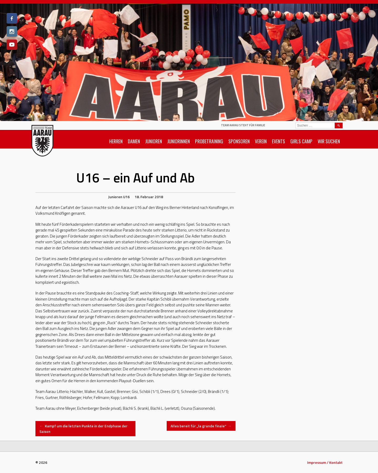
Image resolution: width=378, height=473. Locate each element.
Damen (134, 141)
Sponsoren (239, 141)
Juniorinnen (178, 141)
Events (278, 141)
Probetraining (209, 141)
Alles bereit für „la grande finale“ (201, 426)
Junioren (153, 141)
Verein (261, 141)
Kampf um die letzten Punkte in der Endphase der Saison (83, 428)
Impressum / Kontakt (325, 462)
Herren (116, 141)
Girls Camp (301, 141)
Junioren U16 (119, 196)
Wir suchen (329, 141)
